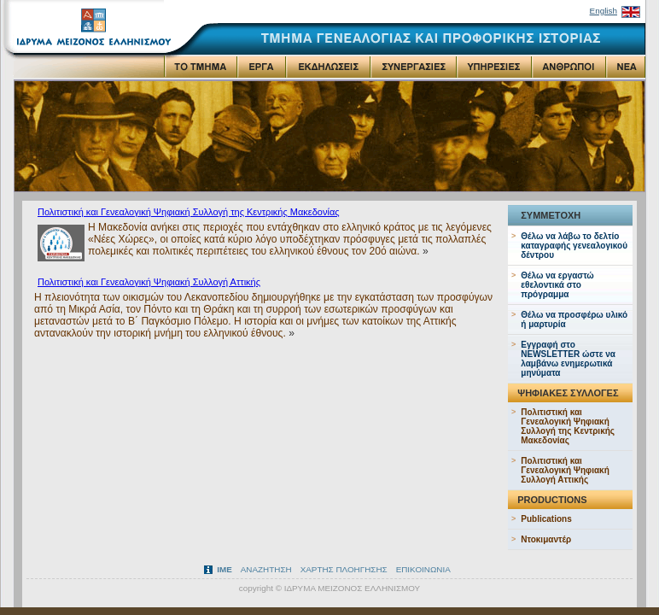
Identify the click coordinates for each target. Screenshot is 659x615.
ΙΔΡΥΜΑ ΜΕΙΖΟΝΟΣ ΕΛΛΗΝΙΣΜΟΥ (352, 588)
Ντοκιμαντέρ (546, 539)
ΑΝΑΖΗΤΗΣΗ (266, 569)
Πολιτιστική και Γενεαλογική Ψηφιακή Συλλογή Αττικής (149, 282)
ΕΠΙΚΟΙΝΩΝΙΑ (423, 569)
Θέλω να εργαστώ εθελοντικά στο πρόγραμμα (557, 285)
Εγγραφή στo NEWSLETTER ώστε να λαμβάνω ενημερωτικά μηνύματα (568, 359)
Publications (546, 519)
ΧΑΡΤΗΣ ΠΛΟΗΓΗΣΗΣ (344, 569)
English (603, 10)
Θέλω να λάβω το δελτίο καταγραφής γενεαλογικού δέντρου (574, 245)
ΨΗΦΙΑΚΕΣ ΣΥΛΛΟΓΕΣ (567, 393)
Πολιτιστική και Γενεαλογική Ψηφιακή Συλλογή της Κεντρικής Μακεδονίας (189, 212)
